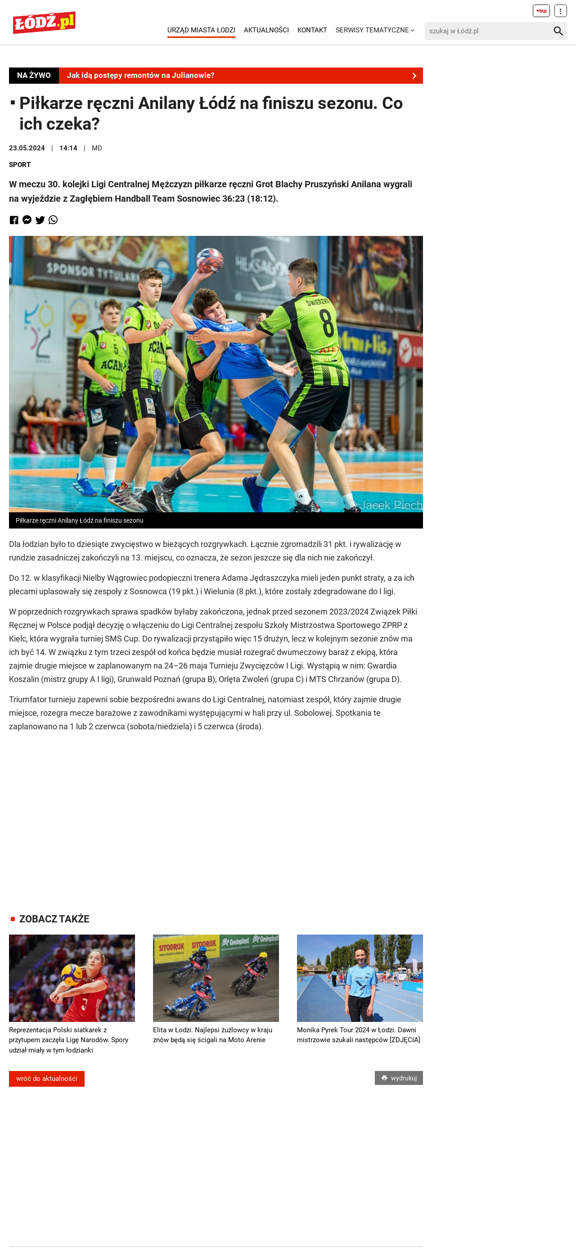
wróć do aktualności (46, 1079)
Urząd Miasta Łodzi (201, 30)
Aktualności (266, 30)
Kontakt (312, 30)
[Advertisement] (216, 814)
